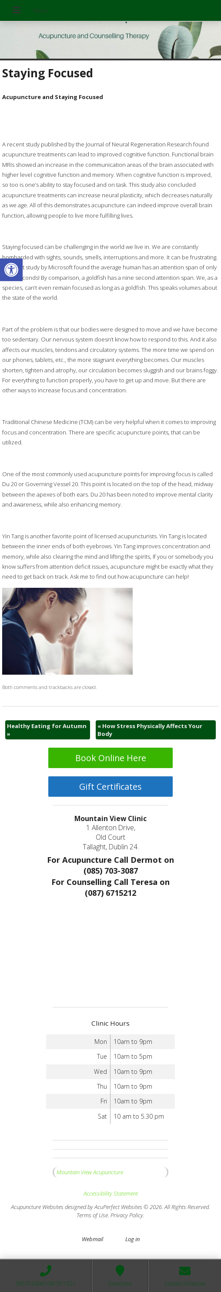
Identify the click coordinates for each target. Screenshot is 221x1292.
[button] (11, 269)
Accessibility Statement (111, 1193)
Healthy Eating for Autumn (47, 730)
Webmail (92, 1239)
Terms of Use (92, 1215)
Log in (132, 1239)
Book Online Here (110, 758)
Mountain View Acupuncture (90, 1172)
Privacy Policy (126, 1215)
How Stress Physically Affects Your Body (149, 730)
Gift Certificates (110, 786)
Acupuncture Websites (37, 1207)
